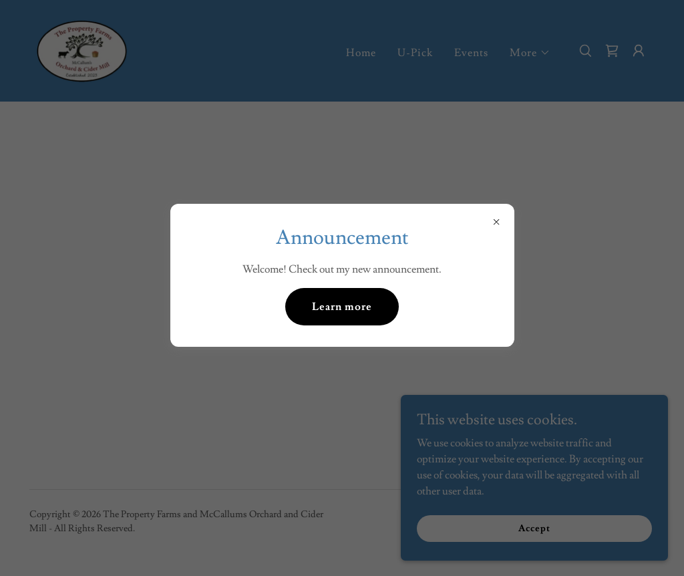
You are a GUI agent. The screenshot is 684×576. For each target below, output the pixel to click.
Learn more (342, 306)
